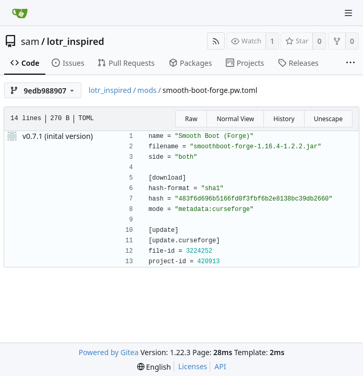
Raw (191, 118)
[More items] (350, 63)
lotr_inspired (75, 41)
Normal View (235, 118)
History (283, 118)
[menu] (154, 367)
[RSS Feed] (216, 41)
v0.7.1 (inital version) (57, 136)
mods (146, 90)
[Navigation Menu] (348, 13)
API (220, 366)
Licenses (193, 366)
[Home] (19, 13)
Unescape (328, 118)
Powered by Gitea (109, 352)
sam (30, 41)
